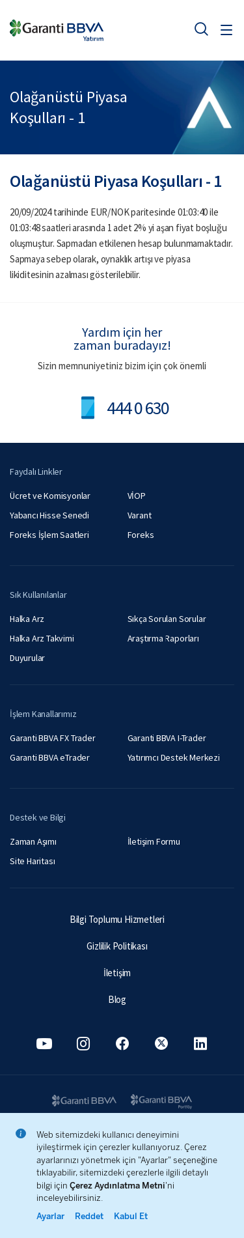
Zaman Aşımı (33, 841)
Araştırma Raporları (163, 638)
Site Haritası (32, 861)
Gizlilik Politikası (117, 946)
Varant (140, 515)
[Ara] (201, 28)
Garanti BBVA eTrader (50, 757)
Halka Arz (27, 619)
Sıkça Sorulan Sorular (167, 619)
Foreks (141, 535)
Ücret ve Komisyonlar (50, 495)
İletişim (117, 972)
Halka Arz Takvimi (42, 638)
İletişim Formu (154, 841)
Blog (117, 999)
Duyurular (27, 658)
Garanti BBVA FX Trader (53, 738)
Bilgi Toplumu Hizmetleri (117, 919)
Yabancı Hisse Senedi (49, 515)
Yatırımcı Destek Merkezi (174, 757)
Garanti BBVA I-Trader (167, 738)
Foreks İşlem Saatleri (49, 535)
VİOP (137, 495)
